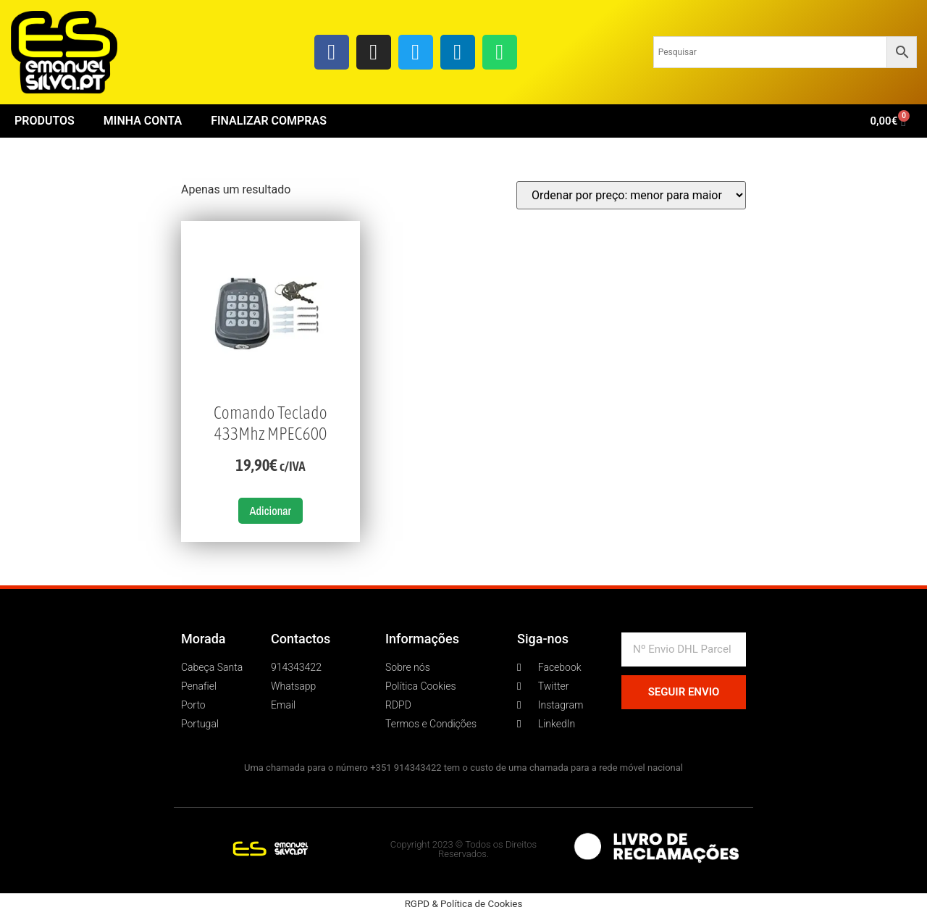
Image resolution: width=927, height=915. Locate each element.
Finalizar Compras (269, 121)
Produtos (44, 121)
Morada (203, 638)
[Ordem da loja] (631, 195)
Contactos (300, 638)
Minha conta (143, 121)
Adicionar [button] (271, 511)
